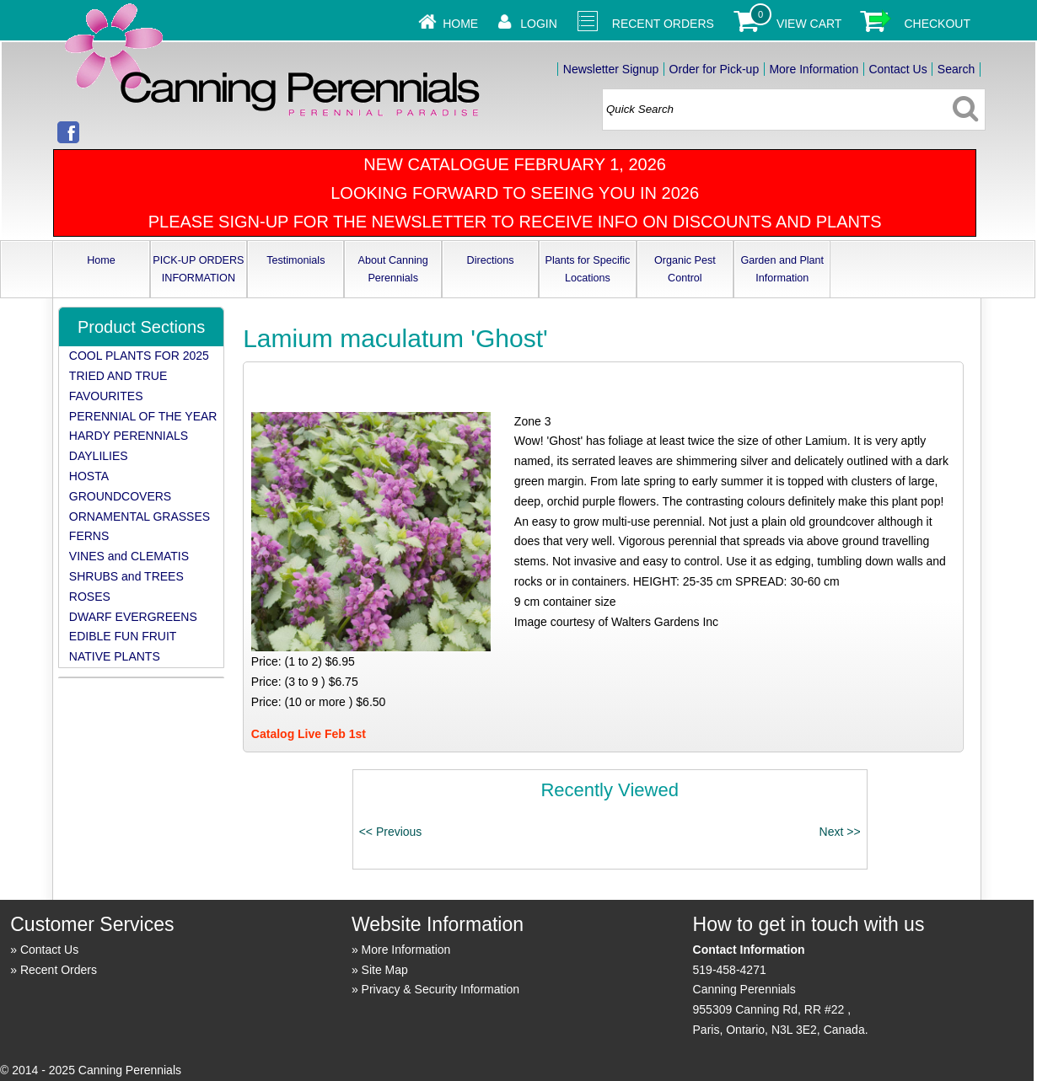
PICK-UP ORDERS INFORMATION (198, 269)
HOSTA (89, 476)
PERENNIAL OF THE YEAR (143, 416)
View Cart (809, 23)
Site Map (385, 970)
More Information (813, 69)
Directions (490, 260)
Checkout (937, 23)
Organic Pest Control (685, 269)
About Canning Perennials (393, 269)
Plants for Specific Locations (588, 269)
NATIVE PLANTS (114, 656)
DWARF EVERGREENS (133, 616)
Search (956, 69)
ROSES (89, 596)
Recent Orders (663, 23)
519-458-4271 (729, 970)
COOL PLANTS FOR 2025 (139, 355)
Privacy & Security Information (441, 989)
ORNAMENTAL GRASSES (139, 516)
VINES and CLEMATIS (129, 556)
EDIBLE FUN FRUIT (123, 636)
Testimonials (295, 260)
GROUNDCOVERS (120, 496)
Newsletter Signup (611, 69)
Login (538, 23)
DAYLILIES (98, 456)
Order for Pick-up (714, 69)
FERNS (89, 536)
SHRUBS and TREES (126, 576)
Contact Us (897, 69)
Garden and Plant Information (782, 269)
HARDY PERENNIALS (128, 435)
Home (460, 23)
